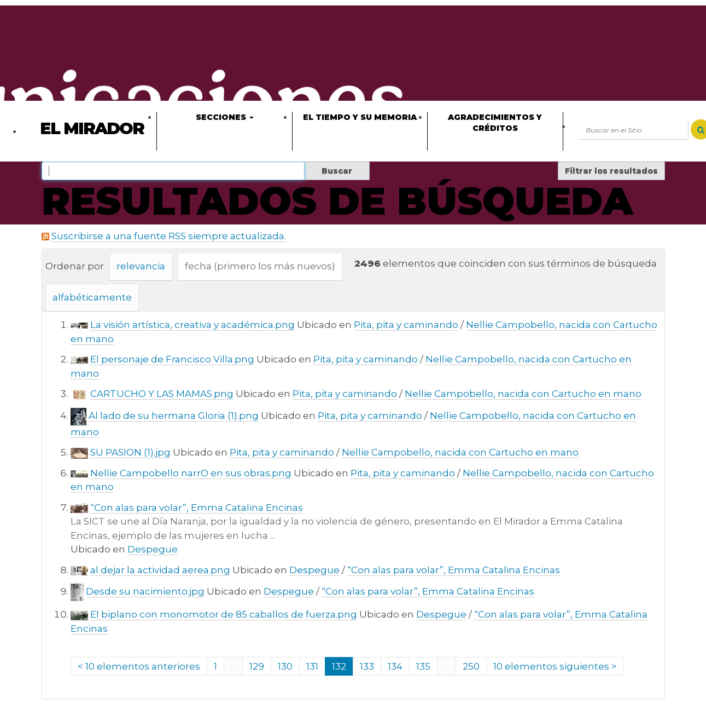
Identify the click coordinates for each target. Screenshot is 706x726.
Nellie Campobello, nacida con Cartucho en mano (523, 393)
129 (256, 666)
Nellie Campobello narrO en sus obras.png (190, 473)
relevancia (140, 266)
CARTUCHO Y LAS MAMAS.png (162, 393)
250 (471, 666)
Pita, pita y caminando (406, 324)
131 (312, 666)
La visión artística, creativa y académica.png (192, 324)
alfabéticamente (92, 297)
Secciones (225, 117)
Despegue (152, 549)
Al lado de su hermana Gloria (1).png (174, 415)
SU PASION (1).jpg (130, 452)
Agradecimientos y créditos (495, 122)
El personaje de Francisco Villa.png (172, 359)
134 (395, 666)
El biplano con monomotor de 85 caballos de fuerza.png (223, 614)
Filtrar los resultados (611, 171)
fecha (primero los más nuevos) (260, 266)
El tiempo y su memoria (360, 117)
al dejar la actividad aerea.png (160, 569)
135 (423, 666)
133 (367, 666)
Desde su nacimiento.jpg (145, 591)
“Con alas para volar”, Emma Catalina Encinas (196, 507)
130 (285, 666)
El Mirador (92, 128)
